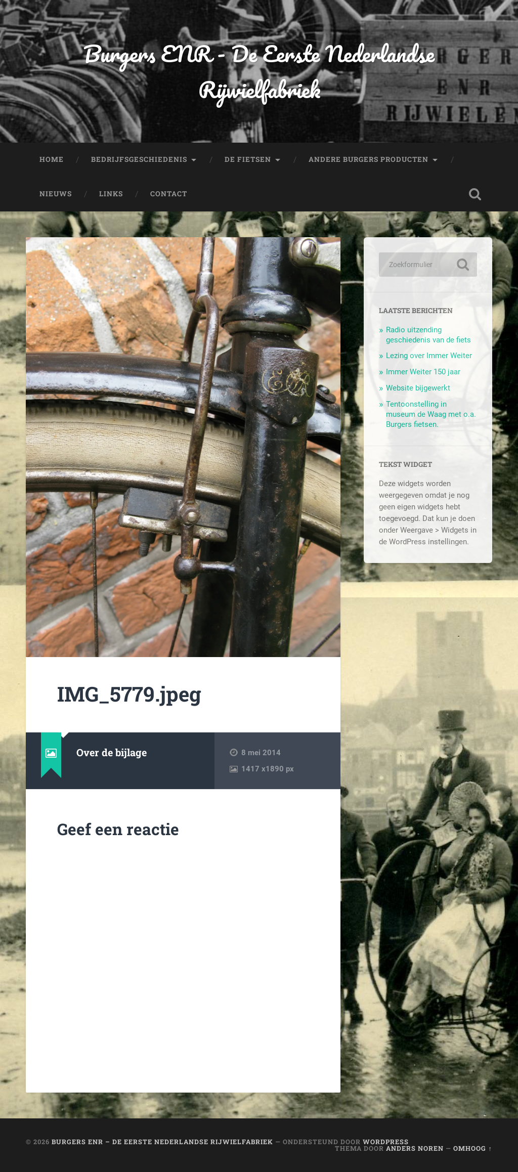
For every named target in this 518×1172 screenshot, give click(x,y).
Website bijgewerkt (418, 388)
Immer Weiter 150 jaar (423, 371)
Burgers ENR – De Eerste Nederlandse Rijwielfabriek (162, 1142)
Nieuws (55, 193)
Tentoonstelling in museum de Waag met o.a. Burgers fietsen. (431, 414)
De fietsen (248, 159)
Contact (168, 193)
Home (51, 159)
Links (111, 193)
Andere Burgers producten (368, 159)
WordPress (386, 1142)
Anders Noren (415, 1148)
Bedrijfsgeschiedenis (139, 159)
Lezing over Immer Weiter (429, 355)
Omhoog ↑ (472, 1148)
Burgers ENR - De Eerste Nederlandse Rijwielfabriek (259, 71)
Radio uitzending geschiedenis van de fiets (428, 334)
